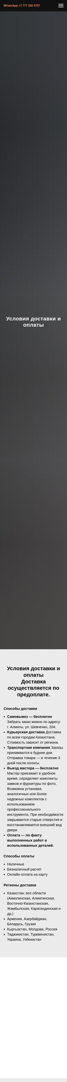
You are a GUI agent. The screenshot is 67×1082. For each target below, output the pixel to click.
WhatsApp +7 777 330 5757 (22, 5)
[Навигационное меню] (60, 5)
